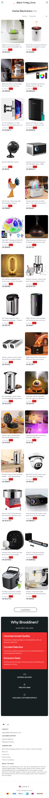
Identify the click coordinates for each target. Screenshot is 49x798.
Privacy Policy (6, 757)
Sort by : (24, 16)
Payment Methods (7, 739)
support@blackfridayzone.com (11, 732)
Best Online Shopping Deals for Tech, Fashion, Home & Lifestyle (22, 749)
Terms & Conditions (8, 760)
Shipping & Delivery (8, 742)
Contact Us (5, 754)
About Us (5, 752)
